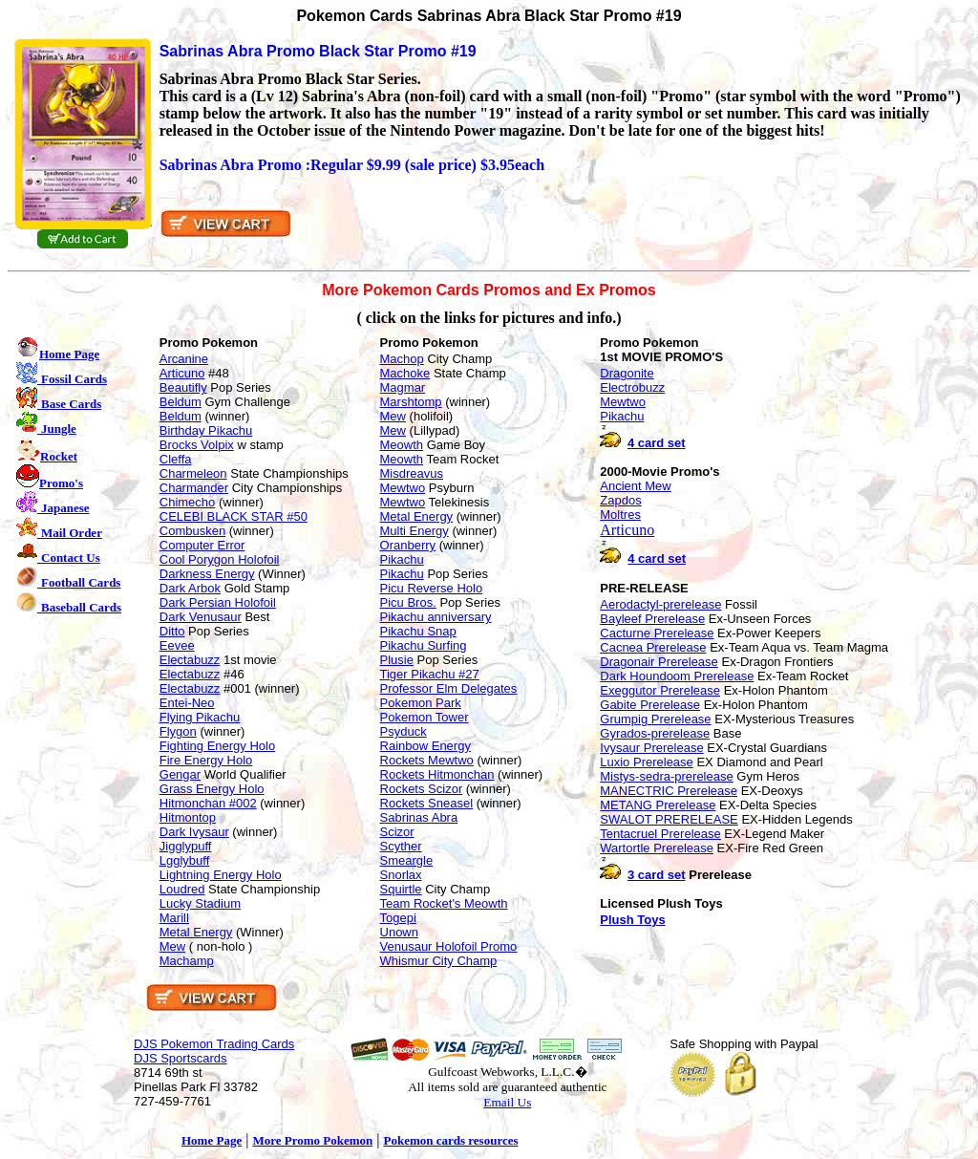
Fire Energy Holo (206, 760)
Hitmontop (187, 817)
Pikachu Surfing (423, 645)
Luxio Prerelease (646, 762)
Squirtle (401, 889)
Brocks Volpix (196, 445)
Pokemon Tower (424, 717)
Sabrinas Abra (419, 817)
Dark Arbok (190, 588)
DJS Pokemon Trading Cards (214, 1044)
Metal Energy (196, 932)
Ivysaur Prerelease (651, 747)
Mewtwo (403, 488)
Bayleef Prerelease (652, 619)
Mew (172, 946)
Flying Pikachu (200, 717)
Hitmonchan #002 (208, 803)
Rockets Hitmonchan (437, 774)
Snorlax (401, 875)
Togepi (398, 918)
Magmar (403, 387)
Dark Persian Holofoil (217, 602)
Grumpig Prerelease (655, 719)
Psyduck (403, 731)
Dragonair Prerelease (659, 662)
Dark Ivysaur (194, 832)
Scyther (401, 846)
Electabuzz (190, 660)
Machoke (405, 373)
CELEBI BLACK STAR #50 (233, 516)
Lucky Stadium (200, 903)
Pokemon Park (420, 703)
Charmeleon (193, 473)
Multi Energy (414, 531)
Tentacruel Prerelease (660, 833)
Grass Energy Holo (212, 789)
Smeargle (407, 860)
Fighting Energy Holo (217, 746)
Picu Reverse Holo (431, 588)
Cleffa (175, 459)
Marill (174, 918)
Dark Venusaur (200, 617)
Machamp (186, 961)
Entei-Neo (187, 703)
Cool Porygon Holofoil (219, 559)
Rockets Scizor (421, 789)
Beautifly (183, 387)
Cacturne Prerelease (656, 633)
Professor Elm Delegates (449, 688)
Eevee (177, 645)
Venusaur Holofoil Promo (449, 946)
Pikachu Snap (418, 631)
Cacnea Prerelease (653, 647)
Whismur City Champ (439, 961)
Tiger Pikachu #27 (429, 674)
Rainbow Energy (425, 746)
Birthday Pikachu (206, 430)
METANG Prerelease (657, 805)
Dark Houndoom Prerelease (677, 676)
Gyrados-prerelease (655, 733)
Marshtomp (411, 402)
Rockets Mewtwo (427, 760)
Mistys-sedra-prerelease (666, 776)
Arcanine (183, 359)
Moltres (620, 514)
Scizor (397, 832)
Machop (402, 359)
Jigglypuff (185, 846)
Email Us (507, 1102)
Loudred (182, 889)
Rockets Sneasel (427, 803)
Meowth (402, 445)
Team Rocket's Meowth (444, 903)
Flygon (178, 731)
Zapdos (620, 500)
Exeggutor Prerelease (660, 690)
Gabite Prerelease (650, 705)
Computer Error (202, 545)
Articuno (182, 373)
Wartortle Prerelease (656, 848)
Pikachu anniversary (436, 617)
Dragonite (626, 373)
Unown (399, 932)
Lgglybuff (184, 860)
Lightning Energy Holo (220, 875)
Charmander (193, 488)
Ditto (172, 631)
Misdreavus (411, 473)
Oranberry (408, 545)
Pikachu (402, 559)
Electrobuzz (632, 387)
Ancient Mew (635, 486)
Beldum (180, 402)
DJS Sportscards (180, 1058)
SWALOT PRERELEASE (669, 819)
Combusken (192, 531)
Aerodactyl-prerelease (660, 604)
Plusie (397, 660)
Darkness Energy (207, 574)
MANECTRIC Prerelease (668, 790)
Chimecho (187, 502)
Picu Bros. (408, 602)
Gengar (180, 774)
